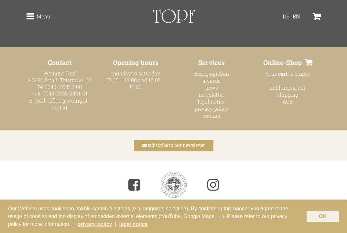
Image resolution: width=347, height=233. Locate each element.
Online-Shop (282, 62)
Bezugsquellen (211, 73)
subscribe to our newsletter (173, 145)
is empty (294, 73)
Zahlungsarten (287, 87)
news (211, 87)
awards (211, 80)
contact (211, 115)
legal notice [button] (133, 225)
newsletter (211, 94)
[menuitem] (286, 23)
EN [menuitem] (296, 23)
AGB (287, 101)
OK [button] (323, 219)
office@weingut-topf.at (69, 103)
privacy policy (212, 108)
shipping (287, 94)
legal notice (211, 101)
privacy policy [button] (95, 225)
